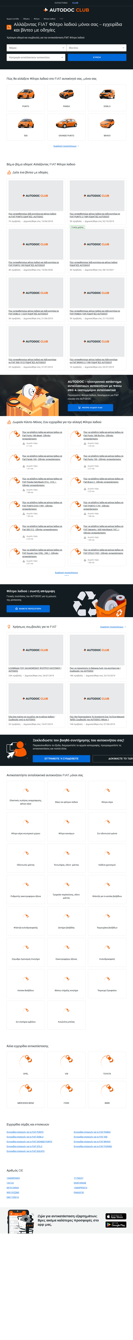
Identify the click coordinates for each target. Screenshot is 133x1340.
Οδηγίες (26, 19)
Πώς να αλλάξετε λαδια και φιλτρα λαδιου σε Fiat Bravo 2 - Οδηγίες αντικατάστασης (103, 480)
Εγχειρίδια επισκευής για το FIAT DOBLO (25, 1136)
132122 (10, 1182)
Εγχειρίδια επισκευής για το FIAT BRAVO (92, 1141)
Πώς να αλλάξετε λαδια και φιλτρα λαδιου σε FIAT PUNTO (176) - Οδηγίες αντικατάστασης (103, 505)
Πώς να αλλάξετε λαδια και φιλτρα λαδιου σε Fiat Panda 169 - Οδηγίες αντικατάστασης (42, 457)
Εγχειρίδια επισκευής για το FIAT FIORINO (93, 1146)
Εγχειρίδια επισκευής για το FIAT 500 (90, 1136)
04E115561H (13, 1197)
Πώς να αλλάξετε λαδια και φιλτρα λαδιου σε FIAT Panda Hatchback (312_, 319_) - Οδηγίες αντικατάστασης (42, 482)
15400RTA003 (13, 1178)
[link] (36, 201)
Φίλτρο (36, 19)
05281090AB (80, 1182)
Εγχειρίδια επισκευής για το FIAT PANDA (92, 1132)
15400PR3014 (80, 1187)
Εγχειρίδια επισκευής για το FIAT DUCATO (26, 1151)
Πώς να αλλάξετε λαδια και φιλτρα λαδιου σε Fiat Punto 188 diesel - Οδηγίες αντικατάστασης (42, 435)
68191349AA (13, 1187)
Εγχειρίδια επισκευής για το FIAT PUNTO (25, 1132)
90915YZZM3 (13, 1192)
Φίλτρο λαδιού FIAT (89, 408)
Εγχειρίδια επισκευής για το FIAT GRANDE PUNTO (29, 1141)
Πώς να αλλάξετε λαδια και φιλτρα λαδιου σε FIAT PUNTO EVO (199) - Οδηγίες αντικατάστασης (42, 505)
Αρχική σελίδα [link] (13, 19)
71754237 (78, 1178)
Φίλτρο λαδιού (50, 19)
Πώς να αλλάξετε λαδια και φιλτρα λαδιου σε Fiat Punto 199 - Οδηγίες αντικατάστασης (103, 457)
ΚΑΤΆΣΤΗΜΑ (61, 2)
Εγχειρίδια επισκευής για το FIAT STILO (24, 1146)
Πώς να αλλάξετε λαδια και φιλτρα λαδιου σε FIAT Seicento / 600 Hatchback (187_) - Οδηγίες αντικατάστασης (103, 529)
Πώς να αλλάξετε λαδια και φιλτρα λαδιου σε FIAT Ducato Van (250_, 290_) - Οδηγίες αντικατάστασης (42, 553)
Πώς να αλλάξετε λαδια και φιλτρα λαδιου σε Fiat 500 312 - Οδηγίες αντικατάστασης (42, 528)
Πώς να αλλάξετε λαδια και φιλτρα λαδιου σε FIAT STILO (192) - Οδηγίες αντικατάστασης (103, 551)
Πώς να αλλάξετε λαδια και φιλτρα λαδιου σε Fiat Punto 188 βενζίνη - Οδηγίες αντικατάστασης (103, 435)
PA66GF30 (79, 1192)
